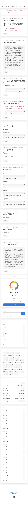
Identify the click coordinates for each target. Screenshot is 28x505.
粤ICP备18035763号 (14, 492)
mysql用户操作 (8, 126)
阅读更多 (5, 33)
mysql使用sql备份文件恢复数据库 (14, 81)
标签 (13, 6)
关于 (21, 6)
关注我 (14, 304)
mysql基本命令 (8, 149)
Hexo (20, 490)
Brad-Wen (14, 2)
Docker (10, 167)
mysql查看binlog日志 (10, 20)
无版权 (17, 6)
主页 (2, 6)
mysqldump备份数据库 (11, 103)
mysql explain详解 (9, 42)
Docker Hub (8, 169)
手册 (7, 18)
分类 (9, 6)
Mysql (10, 18)
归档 (5, 6)
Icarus (23, 490)
